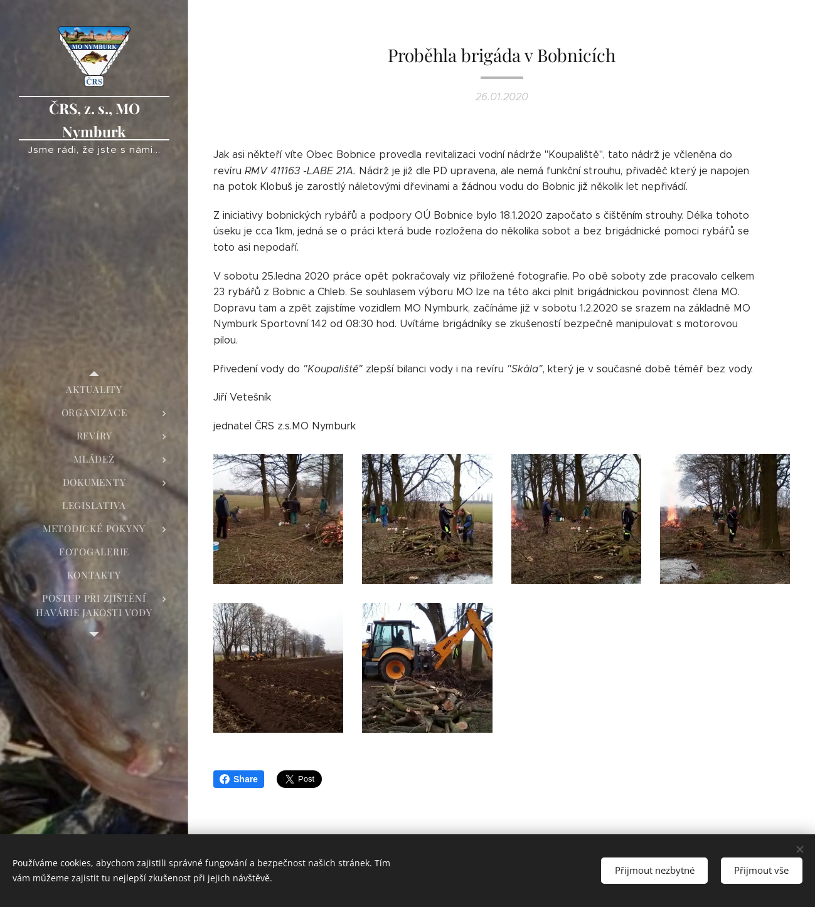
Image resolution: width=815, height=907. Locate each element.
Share (239, 779)
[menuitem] (94, 389)
